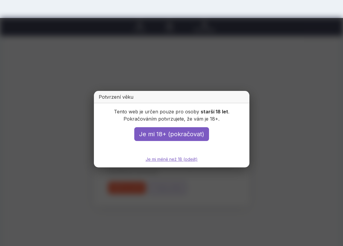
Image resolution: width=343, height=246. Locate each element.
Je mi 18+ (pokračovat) (171, 134)
